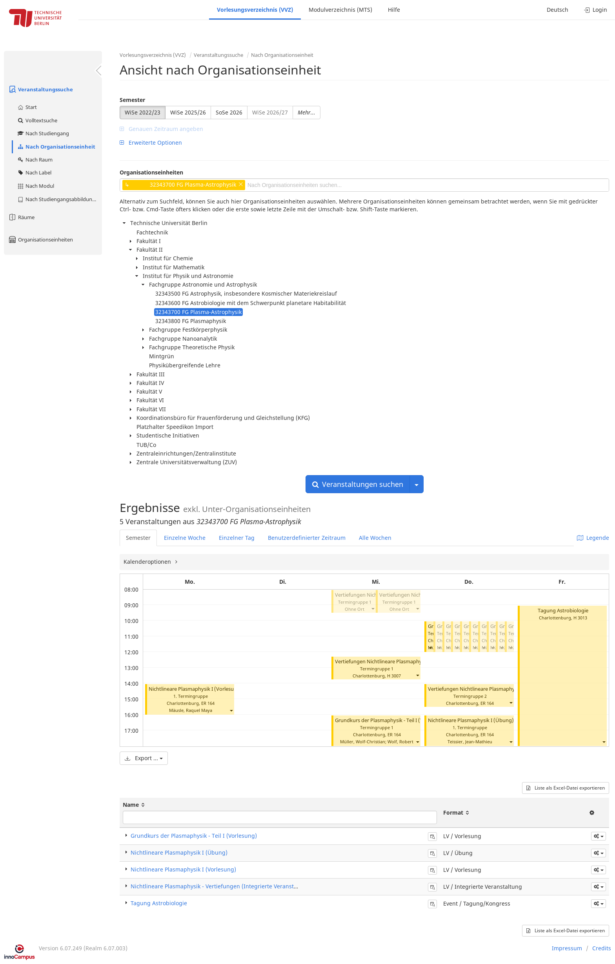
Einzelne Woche (185, 537)
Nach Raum (35, 159)
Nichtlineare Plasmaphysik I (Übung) (471, 720)
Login (595, 9)
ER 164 (208, 703)
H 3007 (394, 676)
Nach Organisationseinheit (56, 146)
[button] (231, 710)
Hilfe (394, 9)
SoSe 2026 (229, 112)
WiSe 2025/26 (188, 112)
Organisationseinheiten (40, 239)
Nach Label (34, 172)
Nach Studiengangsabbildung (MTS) (59, 199)
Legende (593, 537)
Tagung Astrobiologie (563, 610)
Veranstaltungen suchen (357, 484)
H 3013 (580, 618)
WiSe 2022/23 (142, 112)
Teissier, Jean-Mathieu (470, 741)
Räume (21, 217)
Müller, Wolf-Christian (362, 741)
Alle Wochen (375, 537)
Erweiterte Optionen (151, 142)
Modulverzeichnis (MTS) (340, 9)
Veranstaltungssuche (40, 89)
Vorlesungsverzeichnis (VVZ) (255, 9)
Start (27, 107)
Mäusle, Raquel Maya (190, 710)
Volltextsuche (37, 120)
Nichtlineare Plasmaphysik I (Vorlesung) (195, 689)
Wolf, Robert (400, 741)
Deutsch (557, 9)
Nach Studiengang (43, 133)
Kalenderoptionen (148, 561)
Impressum (567, 948)
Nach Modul (35, 185)
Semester (132, 99)
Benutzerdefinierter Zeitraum (307, 537)
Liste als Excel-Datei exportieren (565, 787)
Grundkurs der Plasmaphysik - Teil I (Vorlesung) (390, 720)
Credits (601, 948)
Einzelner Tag (237, 537)
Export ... (144, 758)
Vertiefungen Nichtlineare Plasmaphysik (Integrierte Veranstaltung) (414, 661)
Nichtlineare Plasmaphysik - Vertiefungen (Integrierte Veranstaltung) (222, 886)
